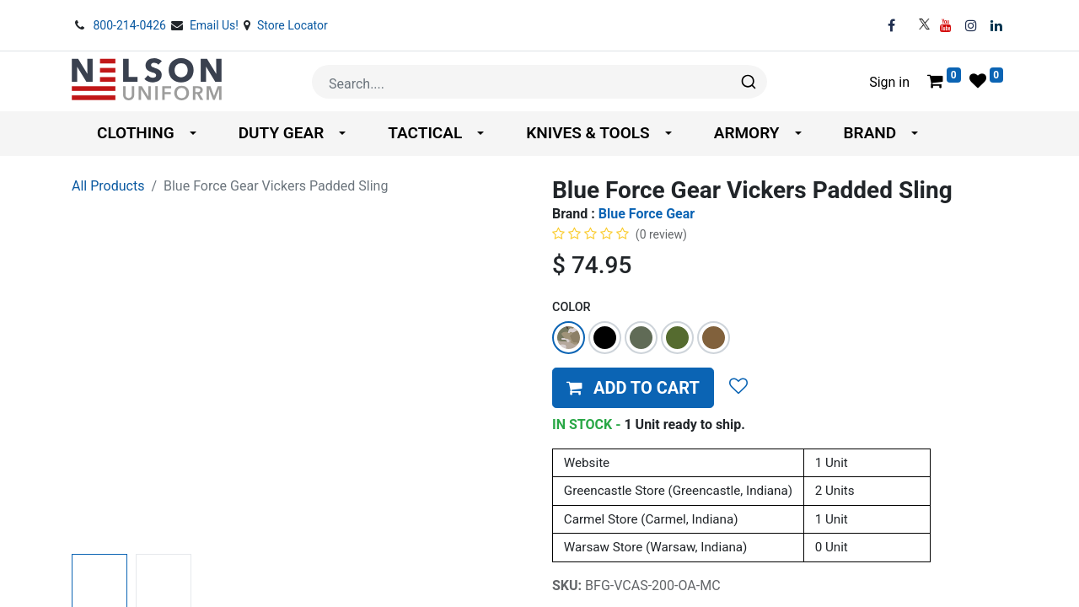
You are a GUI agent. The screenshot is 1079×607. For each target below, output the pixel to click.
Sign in (889, 82)
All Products (108, 186)
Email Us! (216, 25)
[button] (633, 388)
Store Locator (292, 25)
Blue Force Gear (647, 214)
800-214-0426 (131, 25)
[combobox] (539, 82)
